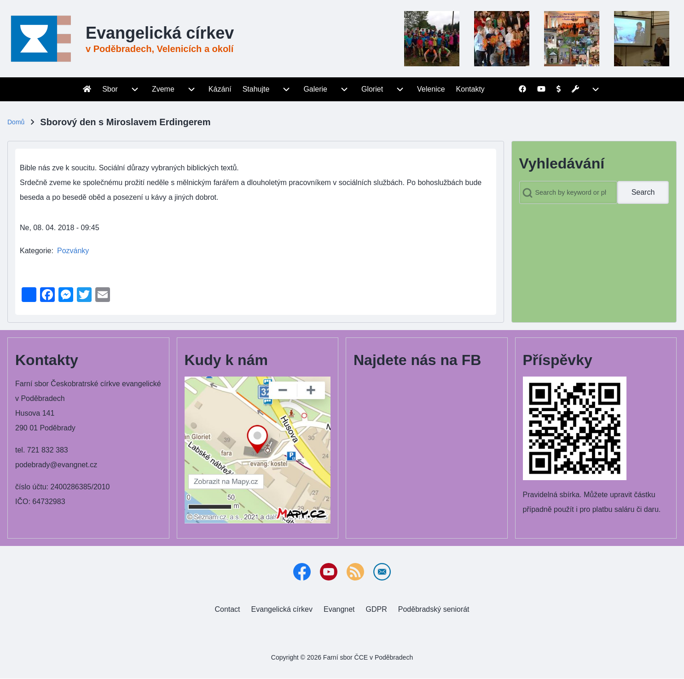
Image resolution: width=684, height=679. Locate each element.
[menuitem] (87, 89)
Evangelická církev (160, 32)
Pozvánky (73, 251)
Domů (15, 122)
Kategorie (36, 251)
